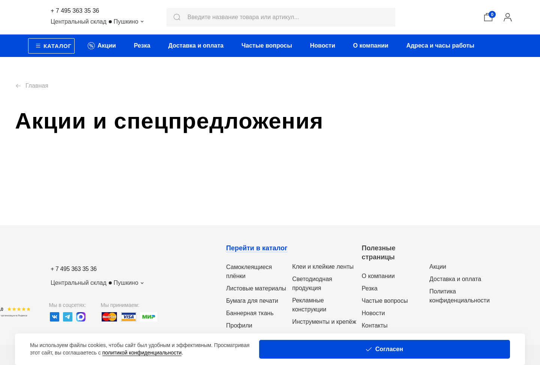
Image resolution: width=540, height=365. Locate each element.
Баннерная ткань (249, 313)
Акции (437, 266)
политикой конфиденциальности (363, 349)
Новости (373, 313)
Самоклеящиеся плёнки (249, 271)
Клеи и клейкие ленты (323, 266)
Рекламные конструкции (309, 305)
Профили (239, 325)
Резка (370, 288)
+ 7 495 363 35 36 (75, 11)
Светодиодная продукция (312, 283)
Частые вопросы (385, 301)
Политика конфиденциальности (459, 296)
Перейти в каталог (257, 248)
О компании (378, 276)
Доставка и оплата (455, 279)
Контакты (375, 325)
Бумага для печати (252, 301)
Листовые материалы (256, 288)
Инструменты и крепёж (324, 322)
